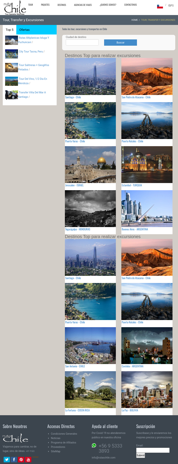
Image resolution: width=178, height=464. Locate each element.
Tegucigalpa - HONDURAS (77, 229)
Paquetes (45, 4)
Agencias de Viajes (83, 5)
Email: (153, 448)
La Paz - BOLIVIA (130, 410)
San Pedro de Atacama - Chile (136, 97)
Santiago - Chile (73, 97)
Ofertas (24, 30)
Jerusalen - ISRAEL (74, 185)
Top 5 (9, 30)
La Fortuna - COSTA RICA (77, 410)
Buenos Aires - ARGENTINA (135, 229)
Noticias (55, 438)
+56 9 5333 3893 (110, 448)
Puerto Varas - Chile (75, 141)
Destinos (62, 5)
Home (134, 20)
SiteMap (55, 451)
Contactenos (130, 4)
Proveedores (58, 446)
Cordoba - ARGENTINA (132, 366)
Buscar (120, 42)
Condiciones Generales (64, 433)
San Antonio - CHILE (75, 366)
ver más (30, 451)
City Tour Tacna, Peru (31, 51)
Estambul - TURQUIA (132, 185)
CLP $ (170, 5)
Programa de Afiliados (63, 442)
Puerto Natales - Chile (132, 141)
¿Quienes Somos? (108, 4)
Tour (30, 4)
